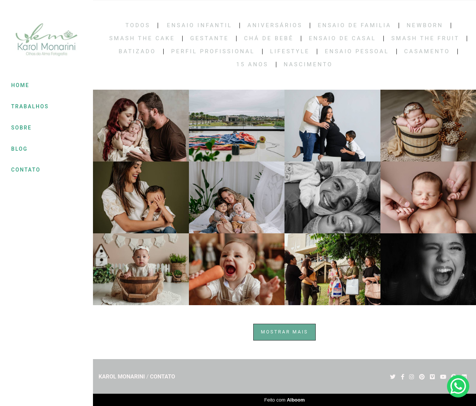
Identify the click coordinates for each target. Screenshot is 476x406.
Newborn (424, 25)
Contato (162, 377)
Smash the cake (142, 38)
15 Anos (252, 64)
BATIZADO (137, 51)
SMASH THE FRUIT (425, 38)
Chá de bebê (268, 38)
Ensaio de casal (342, 38)
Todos (137, 25)
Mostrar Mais (284, 332)
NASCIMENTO (308, 64)
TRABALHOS (30, 106)
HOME (20, 85)
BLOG (19, 149)
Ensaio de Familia (354, 25)
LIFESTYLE (289, 51)
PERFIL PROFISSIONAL (213, 51)
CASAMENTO (427, 51)
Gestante (209, 38)
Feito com (284, 400)
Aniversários (274, 25)
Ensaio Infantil (199, 25)
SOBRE (21, 128)
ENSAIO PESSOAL (357, 51)
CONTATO (26, 170)
